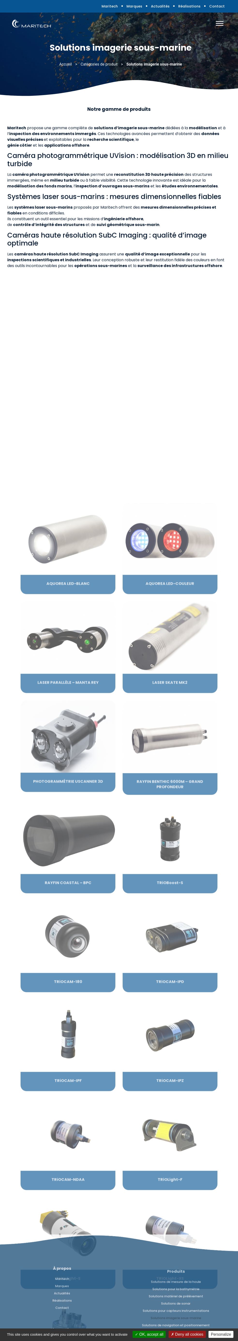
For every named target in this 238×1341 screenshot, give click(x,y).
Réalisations (189, 6)
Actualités (160, 6)
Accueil (65, 65)
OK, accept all (149, 1334)
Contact (217, 6)
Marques (134, 6)
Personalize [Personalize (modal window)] (221, 1334)
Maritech (110, 6)
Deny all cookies (187, 1334)
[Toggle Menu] (219, 23)
